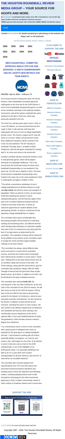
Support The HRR (21, 392)
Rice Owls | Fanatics (54, 141)
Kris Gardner (7, 17)
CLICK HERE (6, 425)
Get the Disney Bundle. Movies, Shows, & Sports (32, 41)
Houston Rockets (52, 168)
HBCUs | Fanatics (54, 108)
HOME (5, 28)
